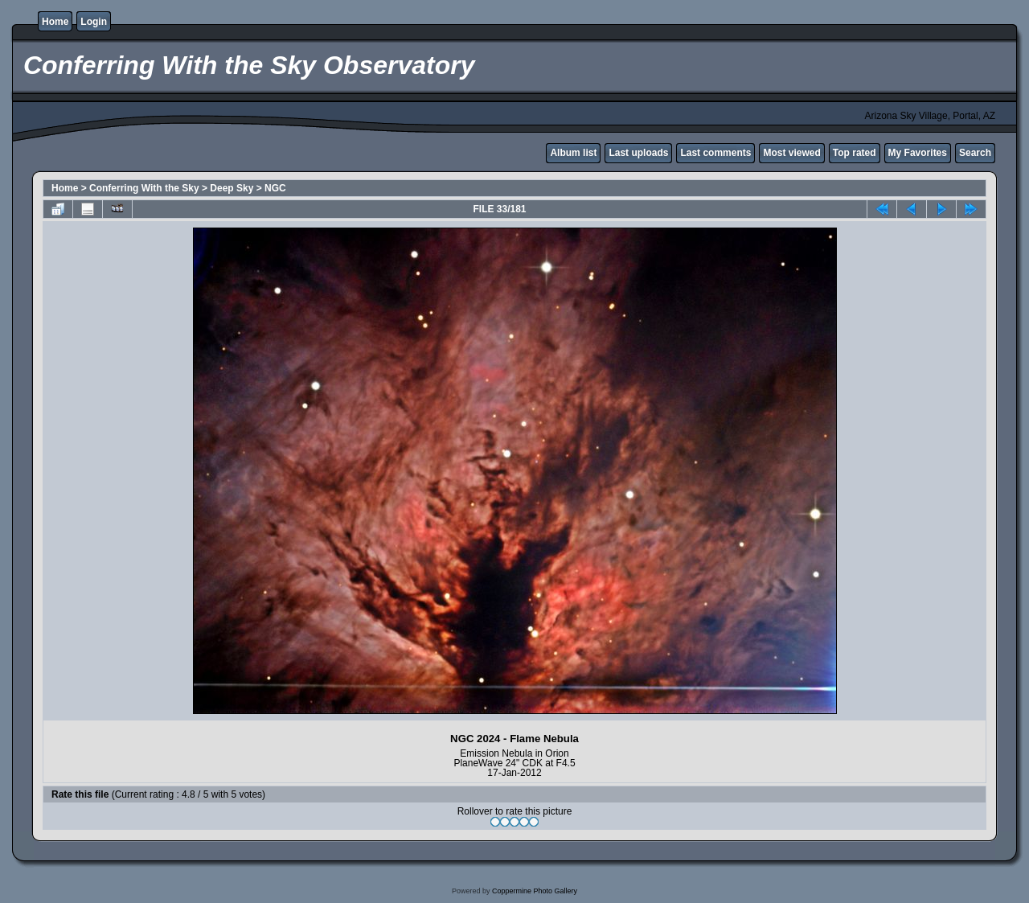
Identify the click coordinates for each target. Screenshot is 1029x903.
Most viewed (791, 152)
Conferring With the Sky (144, 188)
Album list (573, 152)
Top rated (854, 152)
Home (55, 21)
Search (975, 152)
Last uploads (638, 152)
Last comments (715, 152)
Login (93, 21)
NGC (275, 188)
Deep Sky (231, 188)
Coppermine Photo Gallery (534, 891)
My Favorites (917, 152)
